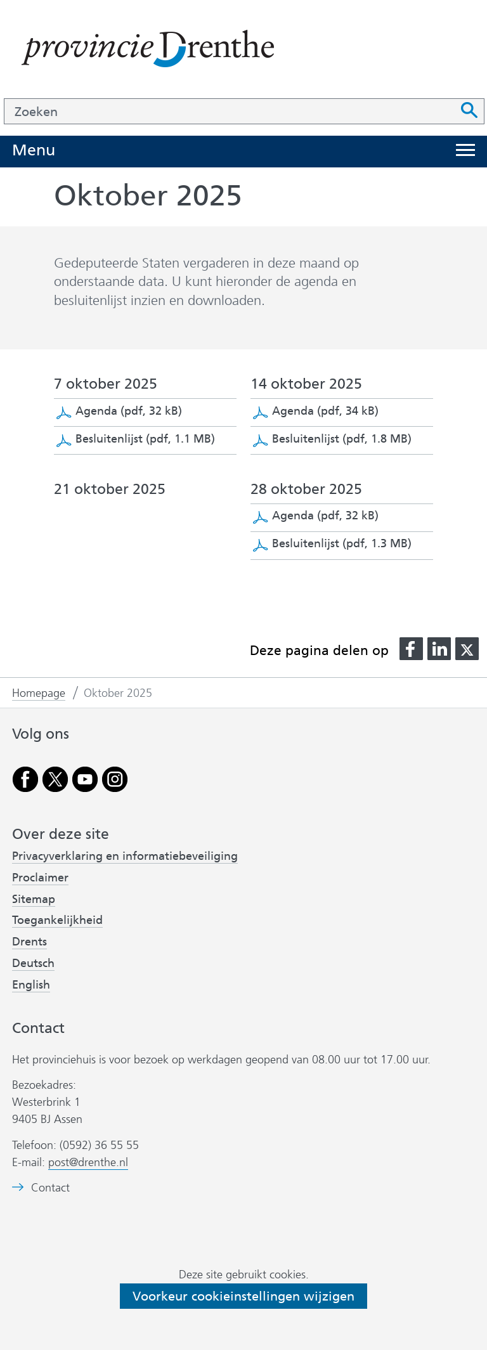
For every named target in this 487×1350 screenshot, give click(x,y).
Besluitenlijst (145, 439)
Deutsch (33, 963)
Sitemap (33, 899)
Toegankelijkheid (57, 920)
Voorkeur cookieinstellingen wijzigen (243, 1296)
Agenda (128, 411)
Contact (50, 1188)
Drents (29, 942)
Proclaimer (40, 878)
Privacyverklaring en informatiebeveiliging (125, 856)
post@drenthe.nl (88, 1162)
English (31, 985)
